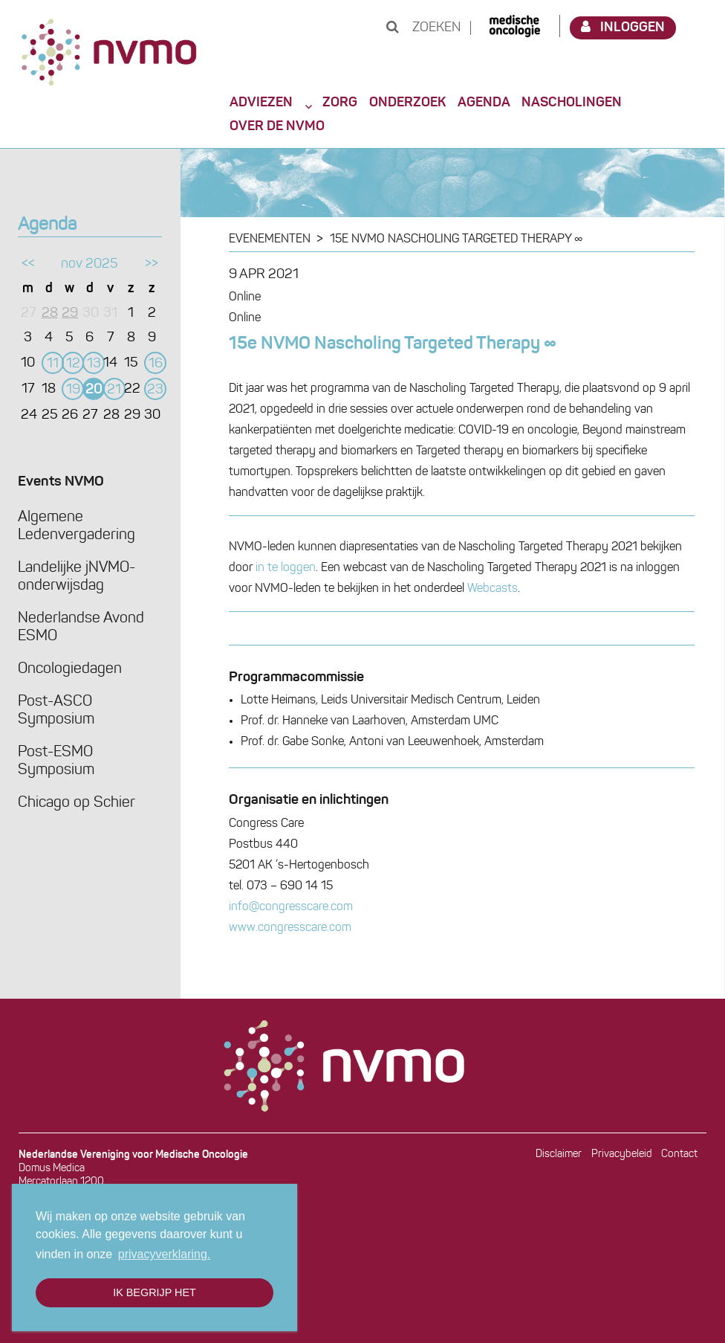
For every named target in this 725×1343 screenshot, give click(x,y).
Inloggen (623, 27)
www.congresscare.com (290, 928)
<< (28, 264)
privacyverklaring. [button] (164, 1254)
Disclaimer (559, 1154)
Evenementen (270, 239)
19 (73, 390)
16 (156, 364)
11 (53, 364)
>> (151, 264)
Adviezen (261, 102)
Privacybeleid (621, 1154)
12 (73, 364)
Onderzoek (407, 102)
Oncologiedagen (70, 669)
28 (50, 313)
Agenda (484, 102)
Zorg (339, 102)
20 (93, 390)
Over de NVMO (277, 126)
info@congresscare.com (291, 907)
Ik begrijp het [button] (154, 1292)
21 (114, 390)
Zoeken (423, 28)
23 (155, 390)
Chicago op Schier (76, 803)
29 (70, 313)
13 (94, 364)
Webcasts (492, 589)
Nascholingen (571, 102)
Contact (679, 1154)
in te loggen (286, 568)
